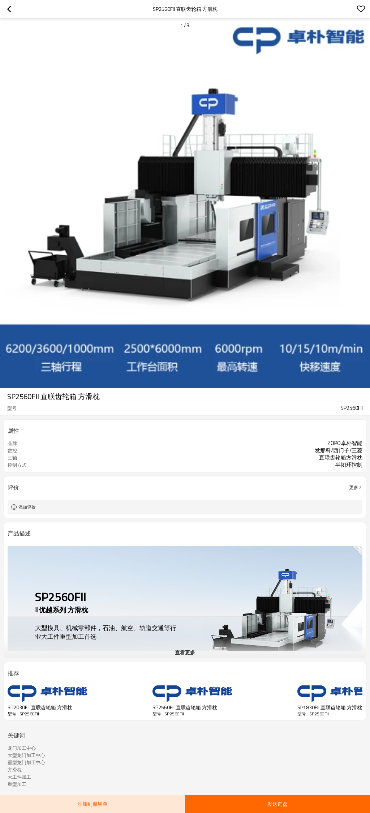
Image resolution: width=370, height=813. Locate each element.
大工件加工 (19, 776)
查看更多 (185, 652)
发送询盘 (277, 804)
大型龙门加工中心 (26, 755)
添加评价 (27, 507)
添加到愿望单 (92, 804)
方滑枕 (15, 769)
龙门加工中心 (22, 748)
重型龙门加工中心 (26, 762)
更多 (353, 487)
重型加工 (17, 784)
